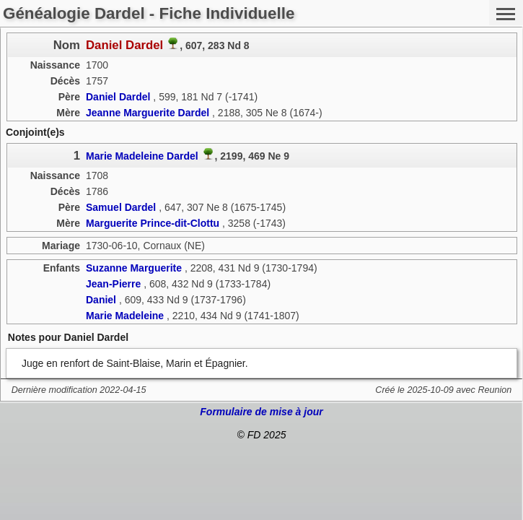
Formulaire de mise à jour (261, 411)
